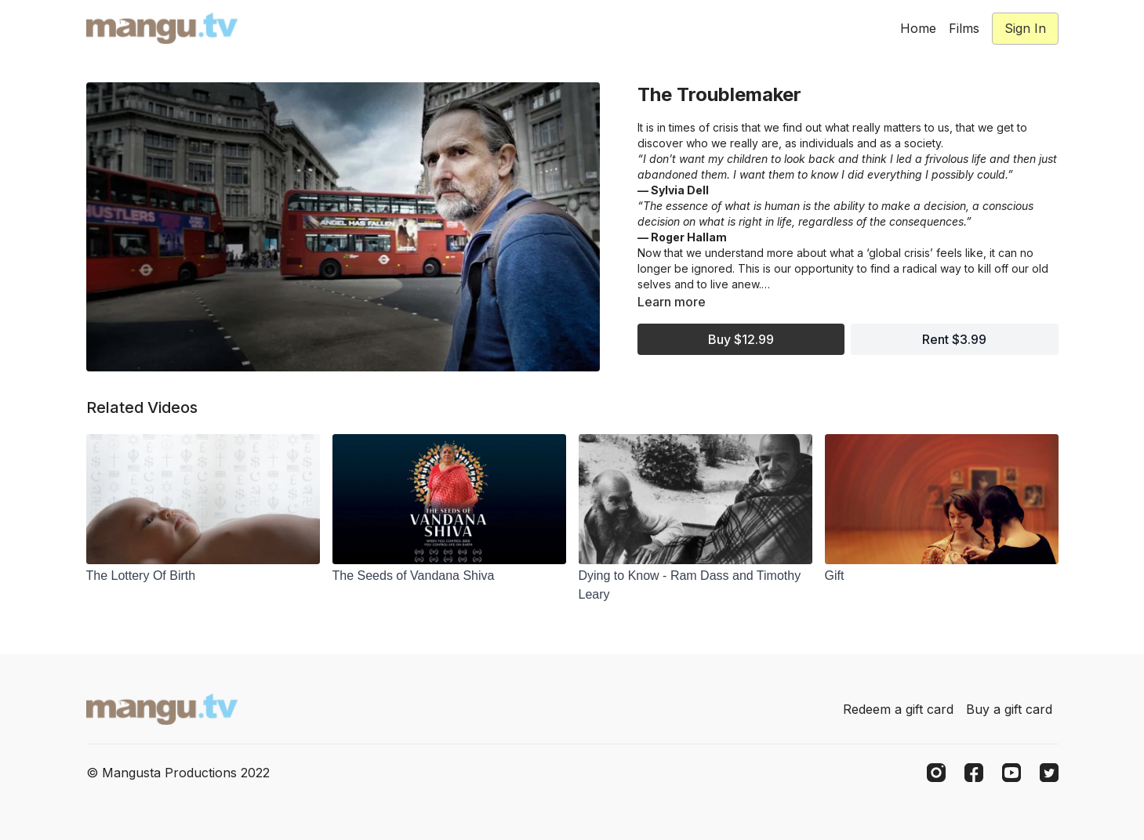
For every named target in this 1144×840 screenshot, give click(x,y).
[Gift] (942, 576)
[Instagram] (936, 772)
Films (964, 28)
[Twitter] (1049, 772)
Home (918, 28)
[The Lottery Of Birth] (203, 576)
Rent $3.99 (954, 339)
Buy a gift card (1009, 709)
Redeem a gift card (898, 709)
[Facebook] (973, 772)
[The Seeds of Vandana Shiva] (449, 576)
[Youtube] (1011, 772)
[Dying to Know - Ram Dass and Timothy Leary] (695, 585)
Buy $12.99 (741, 339)
